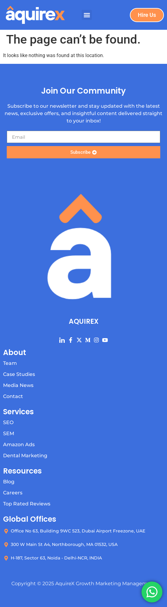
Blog (8, 482)
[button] (87, 15)
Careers (12, 493)
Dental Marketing (25, 455)
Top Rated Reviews (26, 504)
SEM (8, 433)
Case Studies (19, 374)
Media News (18, 385)
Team (10, 363)
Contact (13, 396)
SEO (8, 422)
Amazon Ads (19, 444)
